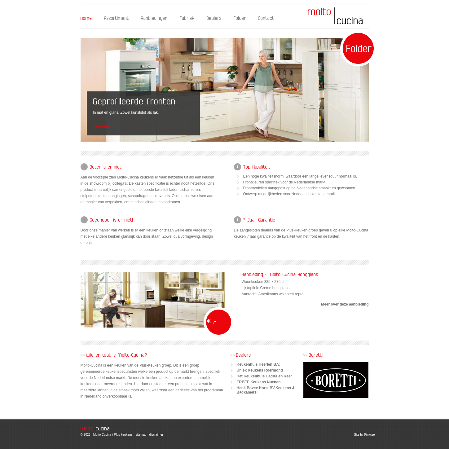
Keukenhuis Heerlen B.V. (258, 364)
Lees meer (102, 127)
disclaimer (156, 434)
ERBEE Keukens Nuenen (259, 382)
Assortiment (116, 18)
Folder (240, 18)
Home (86, 18)
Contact (266, 18)
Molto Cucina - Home (334, 15)
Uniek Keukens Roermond (260, 370)
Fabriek (187, 18)
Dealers (214, 18)
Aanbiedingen (154, 18)
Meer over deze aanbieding (344, 304)
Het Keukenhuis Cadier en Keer (264, 376)
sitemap (141, 434)
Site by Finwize (364, 434)
